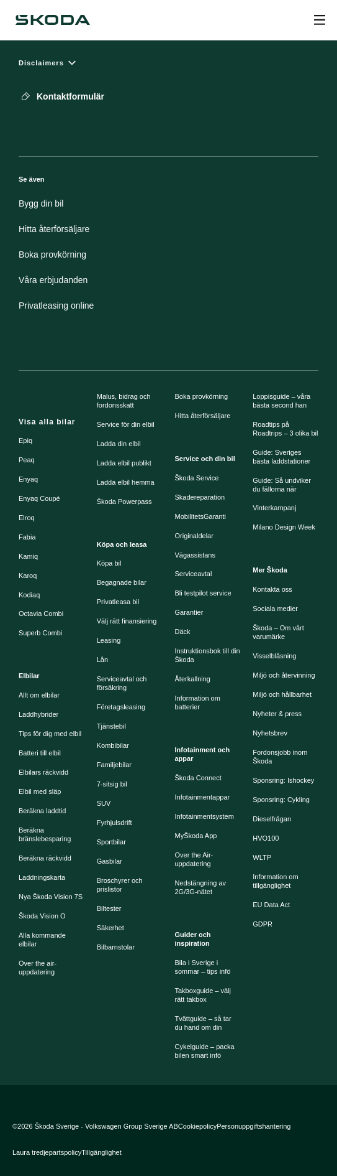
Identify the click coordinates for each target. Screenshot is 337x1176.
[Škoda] (53, 20)
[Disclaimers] (168, 62)
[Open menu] (319, 19)
